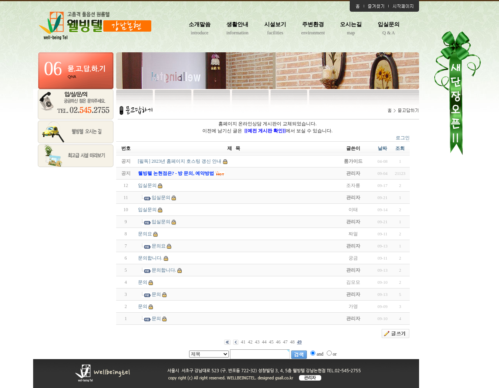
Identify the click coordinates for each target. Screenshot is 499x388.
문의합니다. (150, 258)
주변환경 (313, 24)
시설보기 (275, 24)
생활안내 (237, 24)
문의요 (145, 234)
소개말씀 (200, 24)
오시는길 (351, 24)
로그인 (403, 138)
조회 (400, 148)
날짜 (382, 148)
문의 (142, 282)
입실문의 (389, 24)
